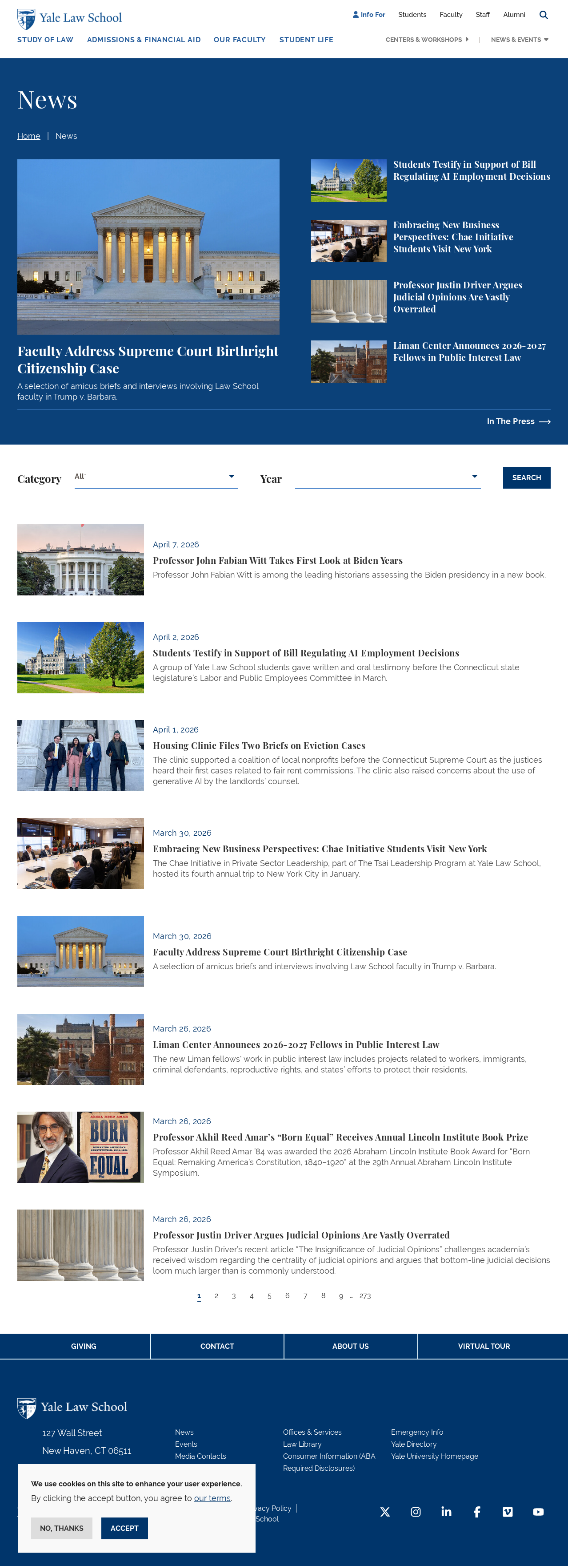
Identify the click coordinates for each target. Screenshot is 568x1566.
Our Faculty (240, 40)
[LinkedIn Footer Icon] (446, 1512)
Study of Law (45, 40)
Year (271, 479)
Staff (483, 15)
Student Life (307, 40)
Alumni (514, 15)
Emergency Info (417, 1432)
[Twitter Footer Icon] (385, 1512)
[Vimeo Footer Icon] (507, 1512)
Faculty (451, 15)
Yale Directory (414, 1444)
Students (413, 15)
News (66, 136)
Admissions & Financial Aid (144, 40)
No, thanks (62, 1528)
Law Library (302, 1444)
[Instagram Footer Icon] (415, 1512)
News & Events (516, 39)
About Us (350, 1346)
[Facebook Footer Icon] (477, 1512)
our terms (212, 1498)
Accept (125, 1528)
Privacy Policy (268, 1508)
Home (28, 136)
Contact (217, 1346)
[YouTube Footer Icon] (538, 1512)
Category (39, 479)
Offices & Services (312, 1432)
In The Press (511, 421)
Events (186, 1444)
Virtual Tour (484, 1346)
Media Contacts (200, 1456)
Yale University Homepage (434, 1456)
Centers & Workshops (424, 39)
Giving (83, 1346)
